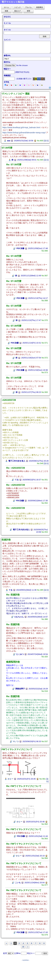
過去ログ (17, 11)
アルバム (28, 7)
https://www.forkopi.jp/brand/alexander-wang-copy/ (24, 132)
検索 (6, 11)
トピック (17, 7)
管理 (28, 11)
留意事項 (39, 7)
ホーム (6, 7)
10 (23, 947)
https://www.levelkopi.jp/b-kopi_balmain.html (21, 127)
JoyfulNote (25, 960)
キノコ (16, 741)
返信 (46, 141)
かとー (10, 779)
